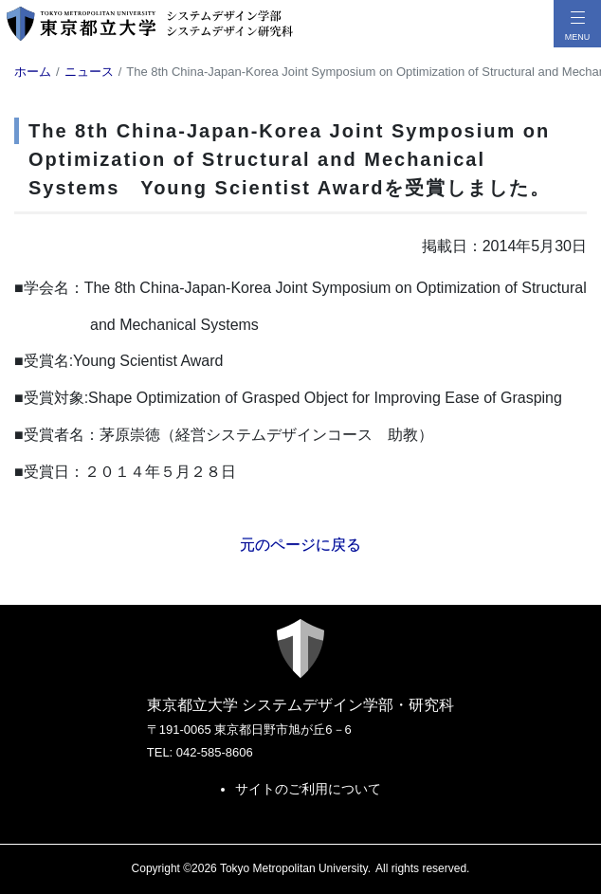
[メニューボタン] (577, 23)
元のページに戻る (300, 545)
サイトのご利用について (308, 788)
